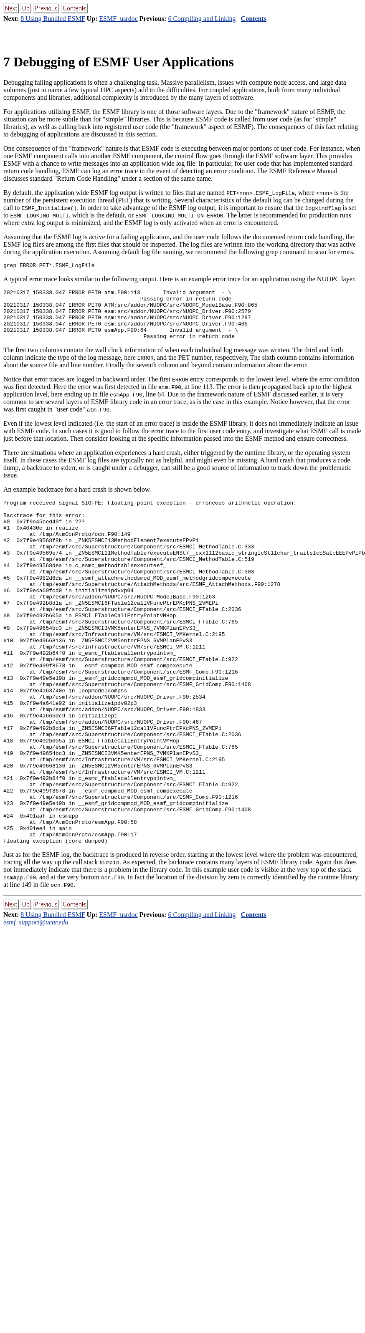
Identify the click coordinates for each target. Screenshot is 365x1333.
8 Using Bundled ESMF (52, 18)
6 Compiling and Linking (202, 18)
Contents (253, 18)
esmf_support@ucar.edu (35, 1002)
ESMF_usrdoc (118, 18)
